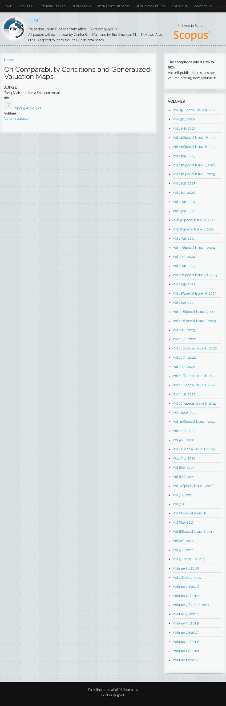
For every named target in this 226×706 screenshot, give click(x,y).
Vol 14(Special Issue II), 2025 (194, 165)
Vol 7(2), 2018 (183, 495)
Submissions (82, 6)
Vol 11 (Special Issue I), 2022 (194, 385)
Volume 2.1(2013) (17, 118)
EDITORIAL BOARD (53, 6)
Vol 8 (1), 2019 (183, 477)
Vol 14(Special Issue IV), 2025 (195, 138)
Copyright (179, 6)
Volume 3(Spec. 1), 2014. (191, 605)
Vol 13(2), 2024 (184, 238)
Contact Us (203, 6)
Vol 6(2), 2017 (183, 522)
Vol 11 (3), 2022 (184, 357)
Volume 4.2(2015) (186, 586)
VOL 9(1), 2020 (184, 458)
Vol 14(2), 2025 (184, 183)
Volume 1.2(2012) (186, 651)
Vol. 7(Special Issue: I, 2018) (193, 486)
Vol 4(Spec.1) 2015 (187, 577)
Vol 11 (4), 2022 (184, 339)
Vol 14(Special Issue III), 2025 (194, 147)
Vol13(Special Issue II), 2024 (194, 229)
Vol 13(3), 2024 (184, 211)
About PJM (26, 6)
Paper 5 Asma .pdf (27, 108)
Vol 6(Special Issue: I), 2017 (193, 532)
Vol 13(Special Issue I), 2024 (194, 248)
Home (8, 6)
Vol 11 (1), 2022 (184, 394)
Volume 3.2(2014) (186, 614)
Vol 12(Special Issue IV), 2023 (195, 275)
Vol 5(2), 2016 (183, 550)
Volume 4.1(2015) (186, 596)
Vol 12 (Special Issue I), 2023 (194, 321)
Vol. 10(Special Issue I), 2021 (194, 421)
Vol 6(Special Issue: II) (189, 513)
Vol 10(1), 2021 (184, 431)
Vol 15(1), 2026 (184, 119)
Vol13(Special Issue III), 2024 (194, 220)
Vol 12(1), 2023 (184, 330)
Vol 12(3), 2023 (184, 284)
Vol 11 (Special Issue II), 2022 (194, 376)
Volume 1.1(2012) (185, 660)
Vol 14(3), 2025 (184, 156)
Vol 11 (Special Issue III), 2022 (195, 348)
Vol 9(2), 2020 (183, 440)
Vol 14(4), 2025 (184, 128)
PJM (33, 20)
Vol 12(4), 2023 (184, 266)
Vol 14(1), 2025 (184, 192)
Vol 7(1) (178, 504)
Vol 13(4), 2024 (184, 202)
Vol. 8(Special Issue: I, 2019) (194, 449)
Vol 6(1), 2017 (183, 541)
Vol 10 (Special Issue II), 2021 (194, 403)
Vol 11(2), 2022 (184, 367)
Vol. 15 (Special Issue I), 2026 (195, 110)
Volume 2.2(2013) (186, 632)
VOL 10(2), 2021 (185, 413)
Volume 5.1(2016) (186, 568)
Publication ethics (151, 6)
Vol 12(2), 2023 (184, 302)
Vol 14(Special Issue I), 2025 (194, 174)
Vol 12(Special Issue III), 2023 (194, 293)
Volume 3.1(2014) (186, 623)
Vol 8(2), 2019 (183, 467)
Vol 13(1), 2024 (184, 257)
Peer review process (113, 6)
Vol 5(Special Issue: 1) (189, 559)
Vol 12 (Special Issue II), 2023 (195, 312)
